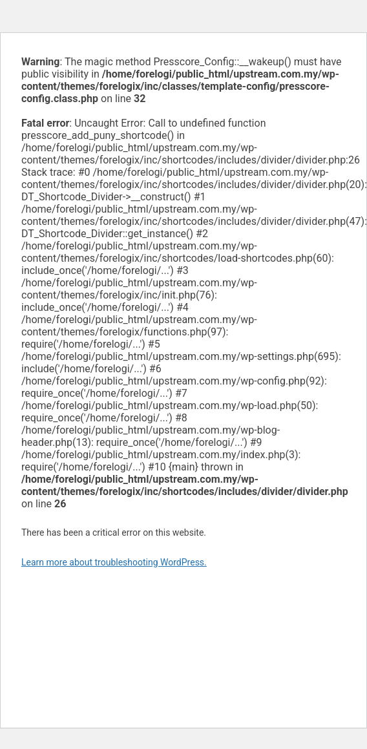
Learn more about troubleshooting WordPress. (114, 562)
